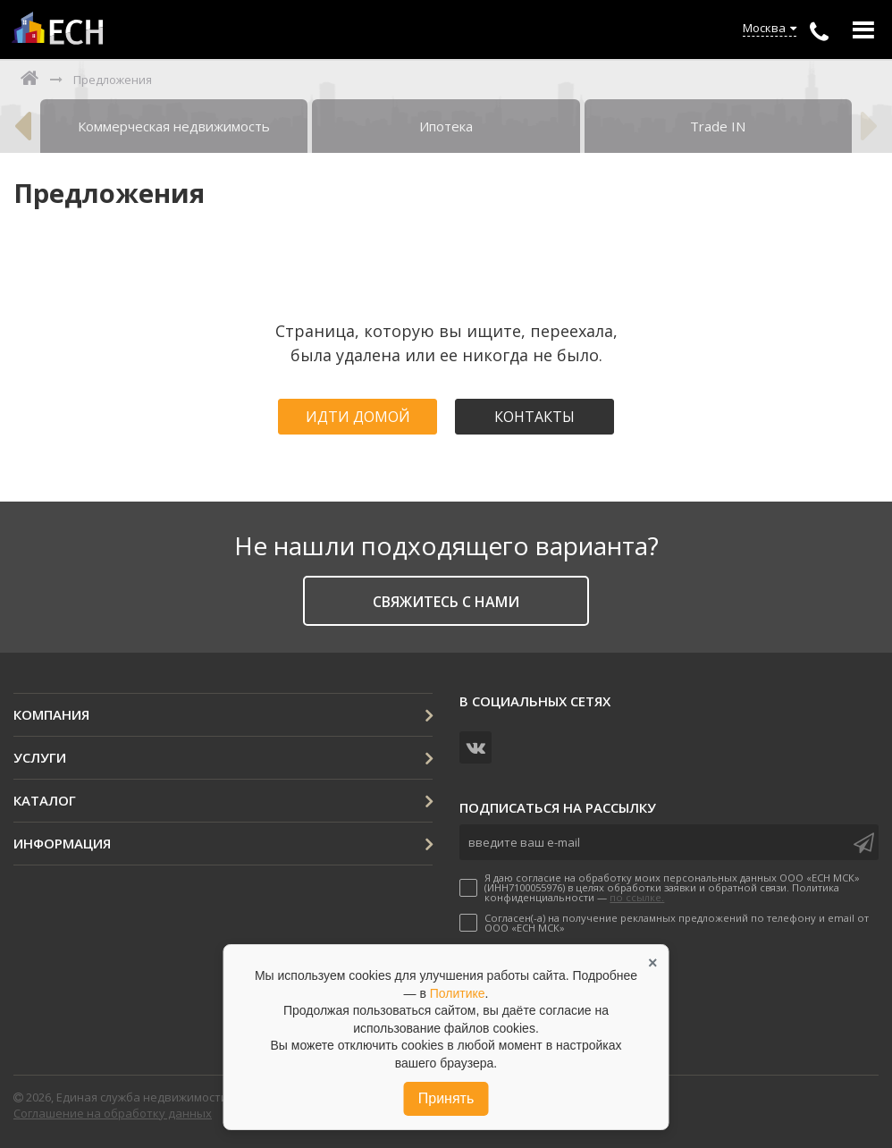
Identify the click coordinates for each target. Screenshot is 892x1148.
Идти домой (358, 416)
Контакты (534, 416)
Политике (457, 993)
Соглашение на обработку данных (112, 1113)
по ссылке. (637, 897)
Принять (446, 1098)
